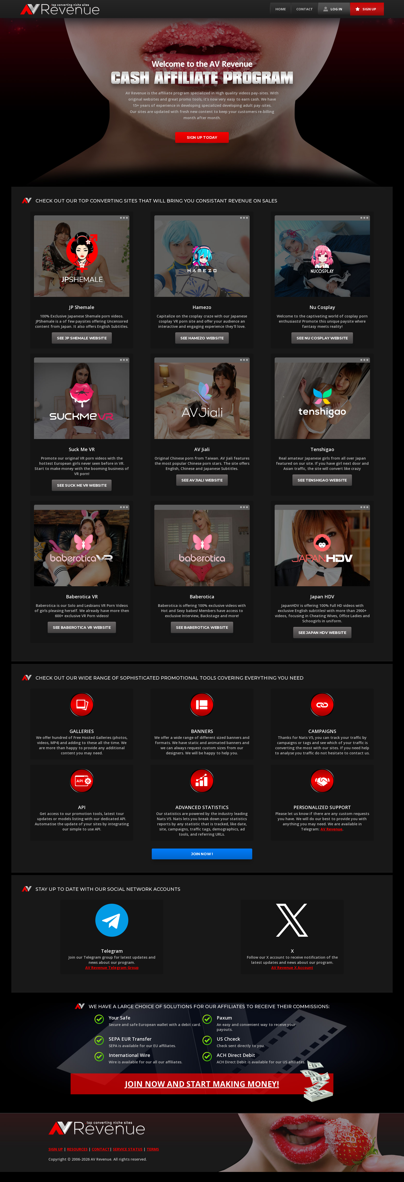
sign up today (202, 137)
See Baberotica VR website (82, 627)
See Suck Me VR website (81, 485)
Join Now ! (202, 854)
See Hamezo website (202, 338)
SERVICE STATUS (127, 1149)
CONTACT (101, 1149)
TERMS (153, 1149)
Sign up (365, 9)
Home (280, 9)
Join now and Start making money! (229, 1083)
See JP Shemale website (82, 338)
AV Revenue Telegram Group (112, 967)
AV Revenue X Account (292, 967)
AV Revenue (331, 829)
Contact (304, 9)
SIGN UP (55, 1149)
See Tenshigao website (322, 480)
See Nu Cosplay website (322, 338)
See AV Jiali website (201, 480)
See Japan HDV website (322, 632)
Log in (332, 9)
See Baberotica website (202, 627)
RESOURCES (77, 1149)
